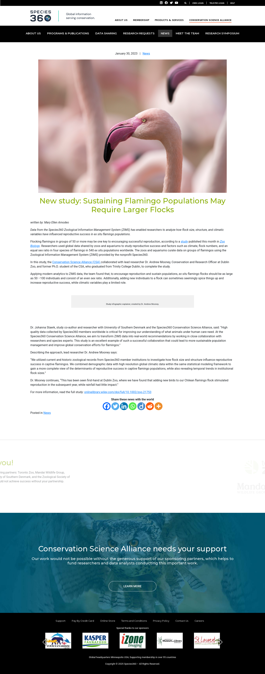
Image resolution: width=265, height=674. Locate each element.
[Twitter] (115, 406)
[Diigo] (141, 406)
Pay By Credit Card (83, 620)
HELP (232, 3)
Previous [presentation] (44, 642)
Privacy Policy (161, 620)
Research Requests (139, 33)
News (146, 53)
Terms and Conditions (134, 620)
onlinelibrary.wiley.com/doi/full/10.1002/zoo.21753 (117, 392)
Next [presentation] (220, 642)
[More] (158, 406)
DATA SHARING (106, 33)
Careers (199, 620)
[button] (123, 654)
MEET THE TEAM (187, 33)
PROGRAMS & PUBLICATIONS (68, 33)
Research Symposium (222, 33)
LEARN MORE (132, 586)
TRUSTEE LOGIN (216, 3)
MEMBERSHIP (141, 20)
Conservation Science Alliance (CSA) (76, 262)
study (184, 241)
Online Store (107, 620)
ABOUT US (121, 20)
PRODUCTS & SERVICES (169, 20)
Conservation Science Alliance (210, 20)
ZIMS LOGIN (198, 3)
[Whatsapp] (133, 406)
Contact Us (181, 620)
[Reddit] (150, 406)
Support (61, 620)
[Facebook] (107, 406)
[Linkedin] (124, 406)
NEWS (165, 33)
